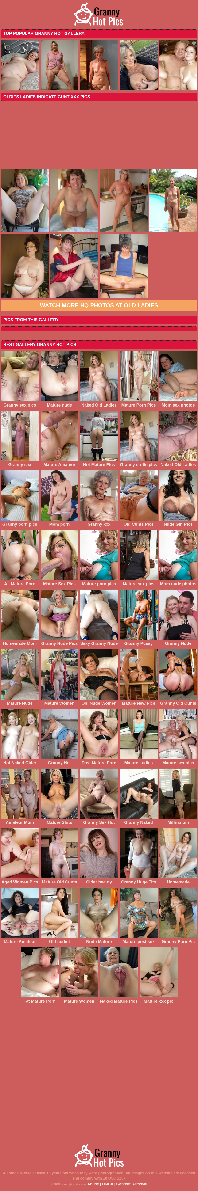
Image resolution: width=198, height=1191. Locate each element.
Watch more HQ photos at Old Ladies (99, 305)
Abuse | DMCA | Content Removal (117, 1184)
